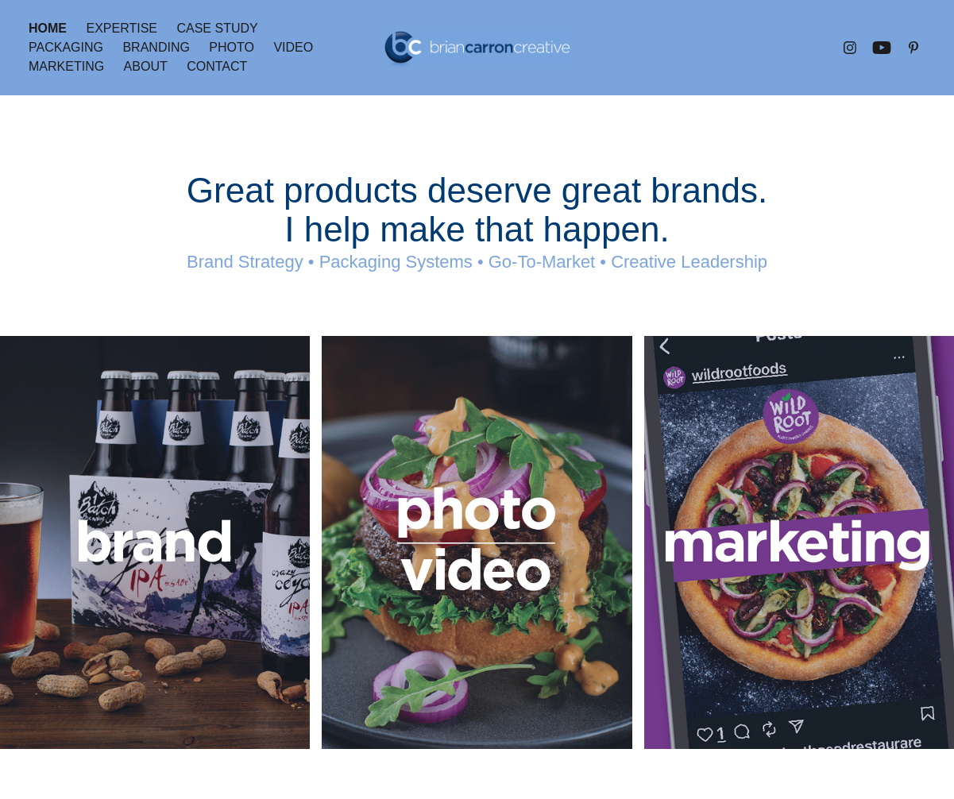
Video (293, 47)
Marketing (66, 66)
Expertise (121, 28)
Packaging (66, 47)
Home (48, 28)
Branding (155, 47)
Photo (231, 47)
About (146, 66)
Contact (217, 66)
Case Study (216, 28)
